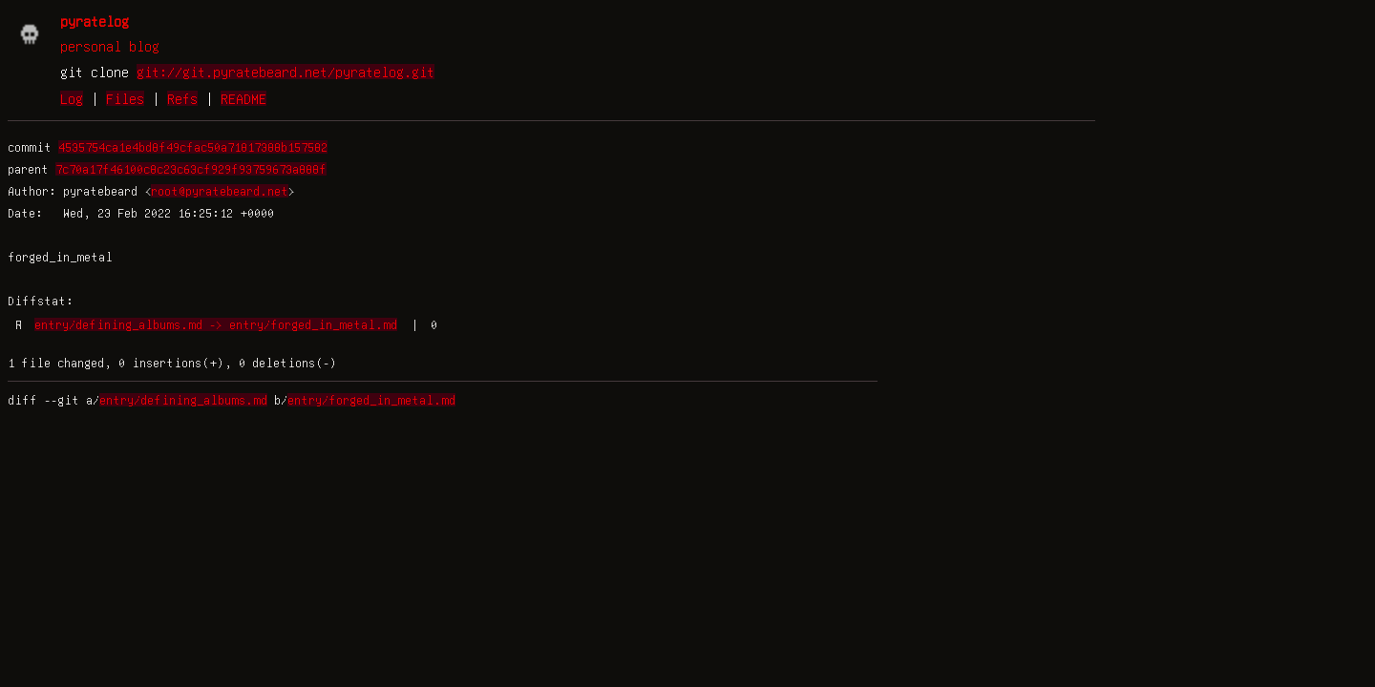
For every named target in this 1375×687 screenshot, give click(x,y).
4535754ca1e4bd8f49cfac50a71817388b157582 (193, 147)
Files (125, 98)
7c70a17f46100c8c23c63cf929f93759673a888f (191, 169)
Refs (182, 98)
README (243, 98)
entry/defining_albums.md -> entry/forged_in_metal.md (215, 324)
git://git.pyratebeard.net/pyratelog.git (285, 71)
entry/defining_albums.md (183, 399)
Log (71, 98)
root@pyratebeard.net (219, 191)
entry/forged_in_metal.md (371, 399)
